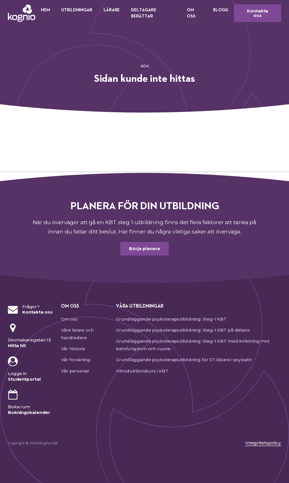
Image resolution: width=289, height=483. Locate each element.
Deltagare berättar (143, 13)
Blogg (221, 10)
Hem (45, 10)
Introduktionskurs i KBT (142, 371)
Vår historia (73, 348)
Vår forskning (75, 359)
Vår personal (75, 371)
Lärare (112, 10)
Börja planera (144, 248)
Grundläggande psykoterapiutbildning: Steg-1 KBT (171, 319)
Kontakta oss (257, 13)
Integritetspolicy (263, 442)
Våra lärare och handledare (77, 333)
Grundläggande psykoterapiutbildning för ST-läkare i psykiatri (184, 359)
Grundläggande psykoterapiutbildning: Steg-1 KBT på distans (183, 330)
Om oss (191, 13)
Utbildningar (76, 10)
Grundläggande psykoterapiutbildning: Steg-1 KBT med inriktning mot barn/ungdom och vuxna (193, 344)
